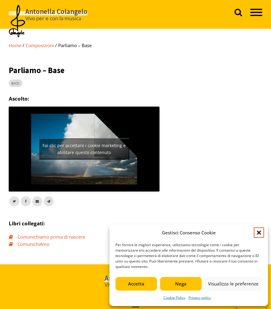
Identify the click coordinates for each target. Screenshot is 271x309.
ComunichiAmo (33, 244)
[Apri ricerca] (238, 12)
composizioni (40, 45)
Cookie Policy (174, 297)
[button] (259, 233)
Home (15, 45)
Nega (181, 284)
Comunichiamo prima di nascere (51, 237)
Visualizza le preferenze (233, 284)
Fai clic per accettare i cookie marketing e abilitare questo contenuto (84, 149)
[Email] (37, 201)
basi (15, 83)
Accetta (136, 284)
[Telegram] (49, 201)
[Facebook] (26, 201)
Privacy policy (199, 297)
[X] (14, 201)
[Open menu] (256, 12)
